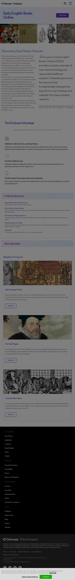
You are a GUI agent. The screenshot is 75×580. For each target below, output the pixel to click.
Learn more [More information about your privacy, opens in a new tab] (53, 574)
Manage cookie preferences (30, 578)
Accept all (46, 578)
